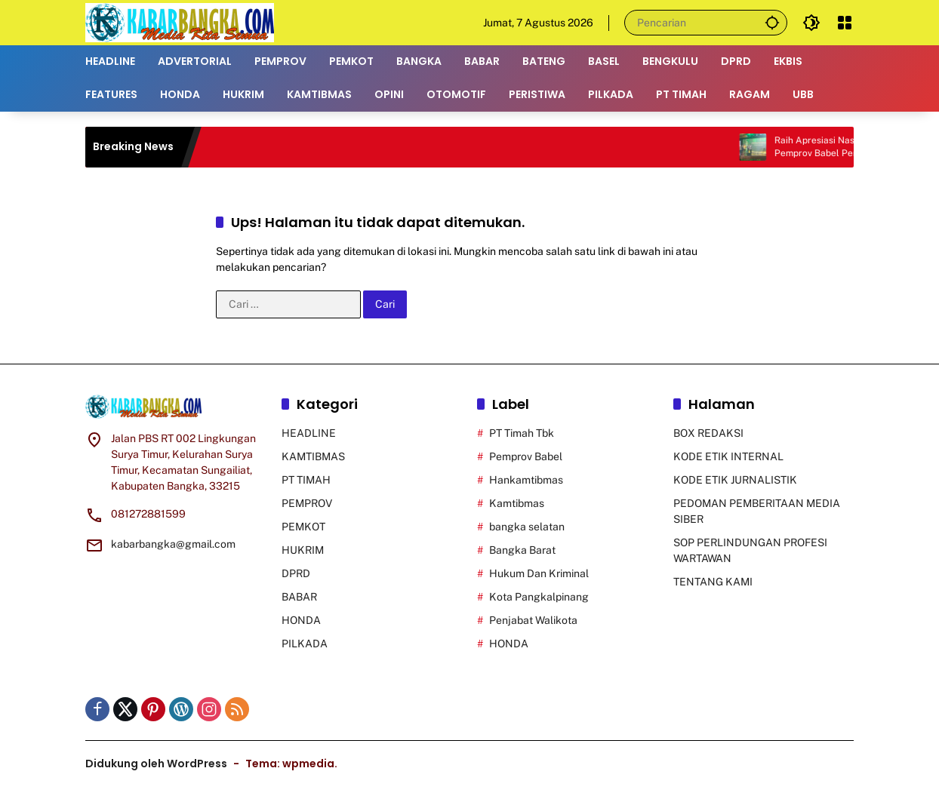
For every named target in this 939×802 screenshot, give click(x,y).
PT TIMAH (306, 480)
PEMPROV (307, 503)
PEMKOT (303, 527)
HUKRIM (303, 550)
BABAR (299, 597)
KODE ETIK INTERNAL (728, 456)
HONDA (301, 620)
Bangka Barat (522, 550)
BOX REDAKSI (708, 433)
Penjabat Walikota (533, 620)
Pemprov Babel (525, 456)
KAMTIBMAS (313, 456)
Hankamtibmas (526, 480)
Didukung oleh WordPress (156, 763)
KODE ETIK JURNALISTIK (735, 480)
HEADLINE (309, 433)
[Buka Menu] (845, 23)
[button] (772, 22)
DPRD (296, 573)
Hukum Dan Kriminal (539, 573)
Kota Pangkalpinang (539, 597)
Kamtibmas (516, 503)
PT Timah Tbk (521, 433)
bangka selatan (527, 527)
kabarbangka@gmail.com (173, 544)
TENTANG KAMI (713, 582)
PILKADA (305, 644)
